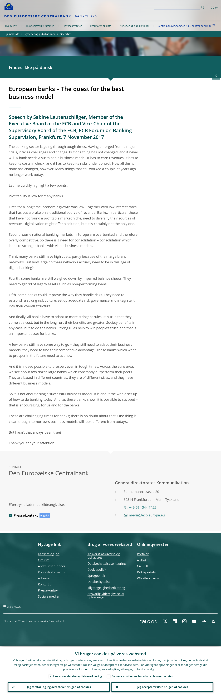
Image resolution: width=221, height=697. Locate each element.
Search (202, 7)
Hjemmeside (11, 34)
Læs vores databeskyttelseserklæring (77, 676)
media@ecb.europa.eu (147, 515)
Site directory (14, 606)
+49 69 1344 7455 (142, 507)
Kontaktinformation (52, 572)
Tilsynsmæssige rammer (40, 25)
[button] (208, 7)
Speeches (65, 34)
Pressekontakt (26, 515)
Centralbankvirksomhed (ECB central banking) (187, 25)
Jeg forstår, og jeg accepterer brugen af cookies (59, 687)
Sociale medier (49, 596)
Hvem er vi (11, 25)
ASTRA (141, 560)
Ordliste (44, 560)
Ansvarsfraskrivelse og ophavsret (103, 556)
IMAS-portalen (147, 572)
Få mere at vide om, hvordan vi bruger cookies (142, 676)
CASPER (142, 566)
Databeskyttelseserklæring (106, 563)
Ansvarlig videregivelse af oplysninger (105, 595)
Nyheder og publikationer (134, 25)
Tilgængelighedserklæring (106, 588)
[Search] (182, 7)
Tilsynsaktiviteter (72, 25)
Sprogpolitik (96, 576)
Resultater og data (100, 25)
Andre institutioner (51, 566)
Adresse (44, 578)
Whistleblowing (148, 578)
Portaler (143, 554)
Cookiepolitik (96, 569)
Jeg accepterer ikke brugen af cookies (162, 687)
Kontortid (45, 584)
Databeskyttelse (98, 582)
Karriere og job (49, 554)
